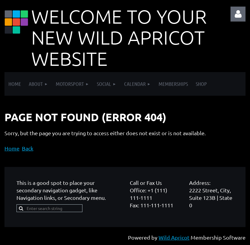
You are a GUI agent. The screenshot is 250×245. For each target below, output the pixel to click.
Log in (238, 14)
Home (11, 148)
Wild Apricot (174, 237)
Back (27, 148)
